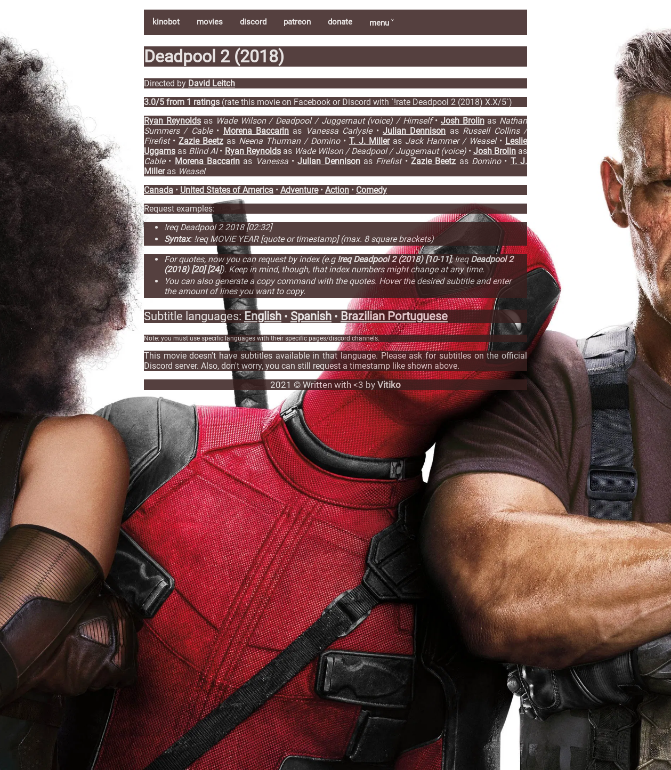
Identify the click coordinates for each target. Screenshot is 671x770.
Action (337, 190)
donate (340, 22)
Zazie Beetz (201, 141)
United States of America (226, 190)
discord (253, 22)
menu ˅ (381, 23)
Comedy (371, 190)
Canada (158, 190)
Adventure (299, 190)
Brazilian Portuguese (394, 316)
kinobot (166, 22)
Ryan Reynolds (172, 121)
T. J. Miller (369, 141)
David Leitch (211, 83)
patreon (297, 22)
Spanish (311, 316)
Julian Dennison (414, 131)
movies (210, 22)
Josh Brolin (462, 121)
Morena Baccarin (256, 131)
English (262, 316)
